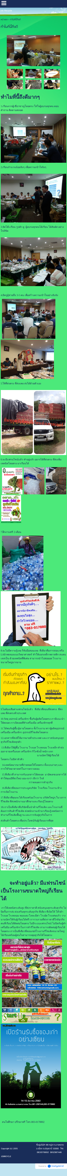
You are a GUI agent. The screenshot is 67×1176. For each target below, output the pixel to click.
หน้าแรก (4, 19)
